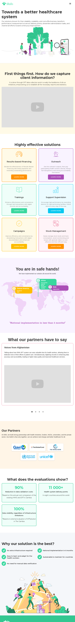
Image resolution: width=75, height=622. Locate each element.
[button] (70, 3)
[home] (7, 4)
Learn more (19, 177)
